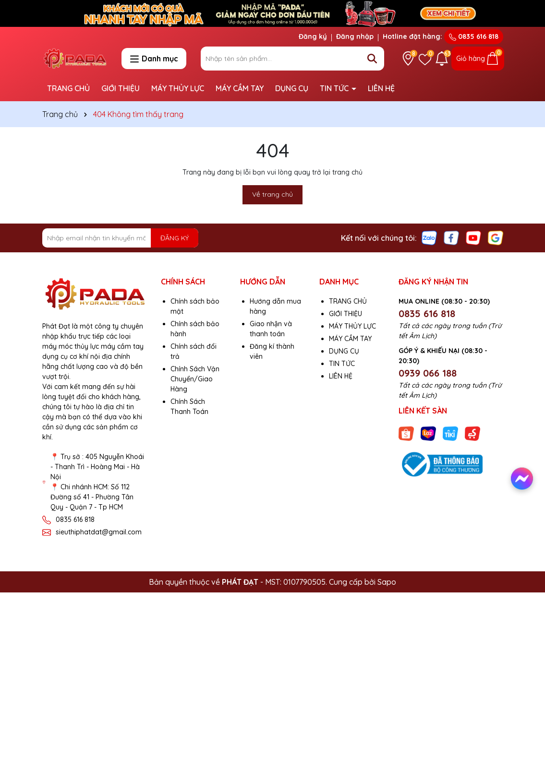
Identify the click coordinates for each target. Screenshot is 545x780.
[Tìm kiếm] (372, 58)
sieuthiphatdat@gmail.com (99, 532)
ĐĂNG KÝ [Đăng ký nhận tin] (174, 238)
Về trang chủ (272, 194)
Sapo (386, 582)
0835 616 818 (473, 36)
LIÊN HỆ (381, 88)
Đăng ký (313, 36)
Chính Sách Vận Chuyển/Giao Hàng (194, 379)
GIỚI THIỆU (120, 88)
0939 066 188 (428, 373)
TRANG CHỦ (68, 88)
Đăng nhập (355, 36)
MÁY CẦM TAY (240, 88)
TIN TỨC (335, 88)
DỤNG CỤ (291, 88)
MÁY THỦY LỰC (177, 88)
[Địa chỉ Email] (120, 238)
